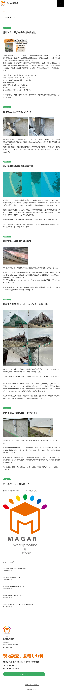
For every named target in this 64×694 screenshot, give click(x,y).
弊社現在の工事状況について (17, 111)
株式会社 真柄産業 (12, 4)
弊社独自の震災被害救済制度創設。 (20, 32)
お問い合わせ (24, 674)
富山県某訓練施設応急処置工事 (18, 166)
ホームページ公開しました (16, 484)
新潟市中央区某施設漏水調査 (17, 241)
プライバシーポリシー (32, 685)
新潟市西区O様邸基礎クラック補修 (20, 412)
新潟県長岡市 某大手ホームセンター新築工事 (25, 304)
